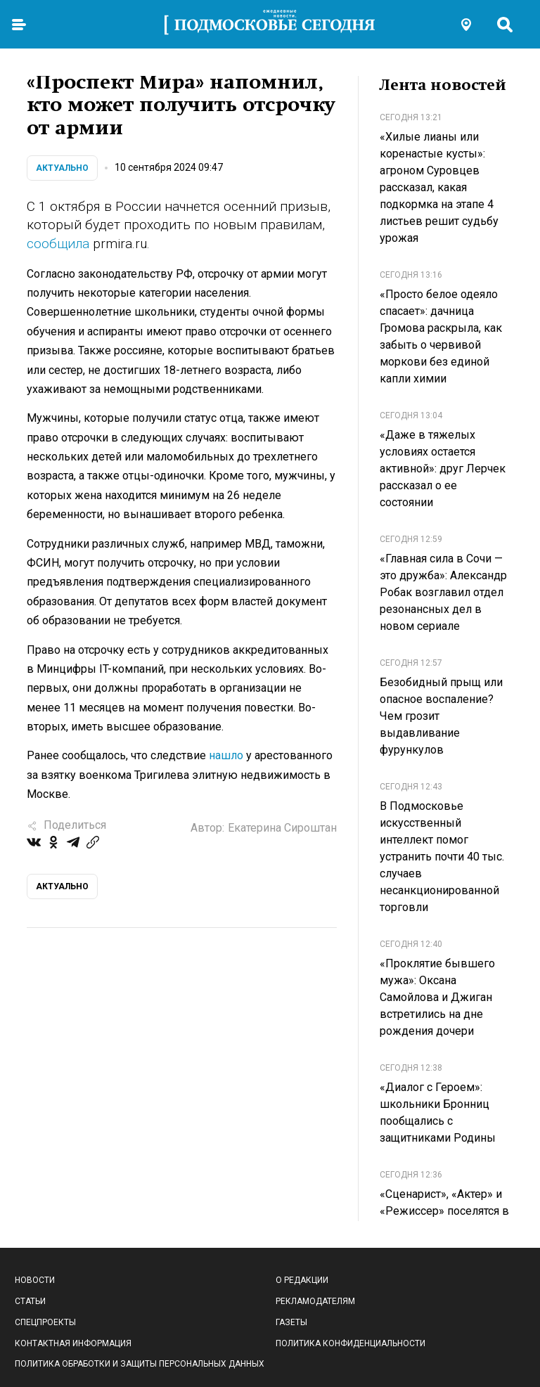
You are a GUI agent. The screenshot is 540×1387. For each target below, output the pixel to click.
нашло (226, 755)
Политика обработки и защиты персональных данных (139, 1364)
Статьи (30, 1301)
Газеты (291, 1322)
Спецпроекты (45, 1322)
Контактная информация (73, 1343)
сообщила (60, 244)
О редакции (302, 1280)
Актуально (62, 168)
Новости (35, 1280)
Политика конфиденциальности (350, 1343)
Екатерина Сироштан (282, 827)
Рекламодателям (315, 1301)
